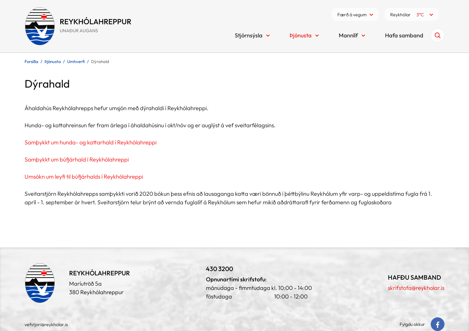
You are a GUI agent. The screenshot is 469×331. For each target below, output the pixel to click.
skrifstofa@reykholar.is (416, 287)
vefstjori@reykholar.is (46, 324)
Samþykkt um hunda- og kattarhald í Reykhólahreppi (91, 142)
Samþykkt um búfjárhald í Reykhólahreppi (77, 159)
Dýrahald (100, 61)
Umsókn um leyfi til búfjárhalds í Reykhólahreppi (84, 176)
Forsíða (31, 61)
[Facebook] (437, 324)
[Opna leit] (437, 35)
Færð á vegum (352, 14)
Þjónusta (53, 61)
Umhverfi (76, 61)
